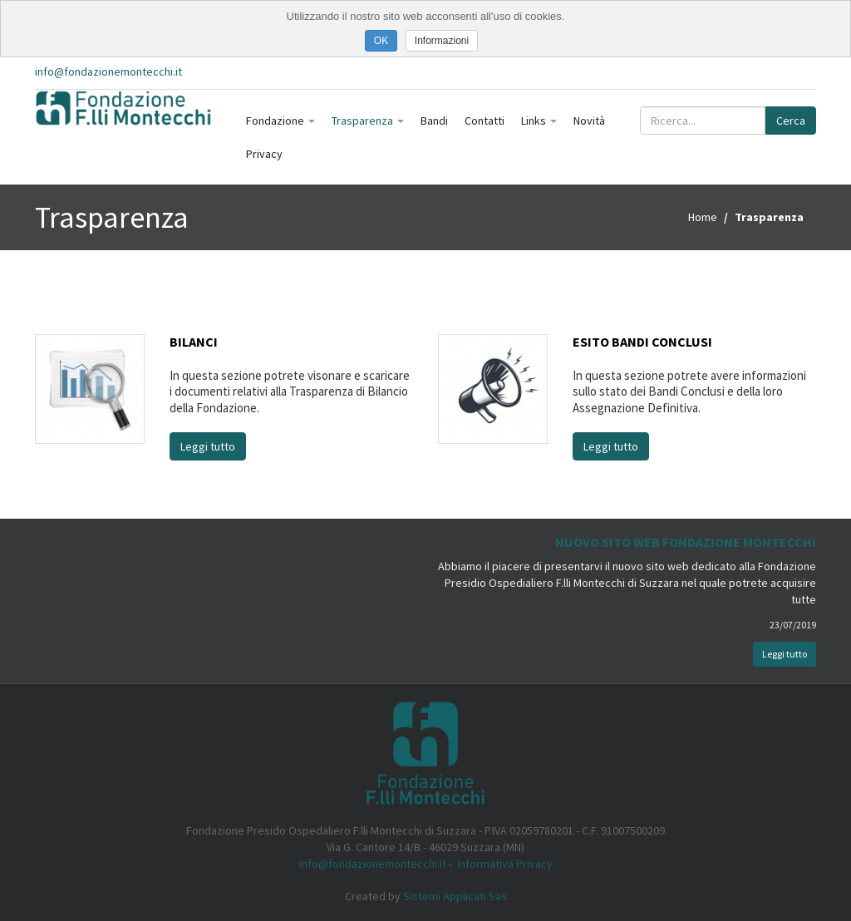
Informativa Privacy (505, 863)
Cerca (790, 120)
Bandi (434, 120)
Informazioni (442, 41)
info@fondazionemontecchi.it (108, 71)
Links (539, 120)
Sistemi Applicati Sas (455, 896)
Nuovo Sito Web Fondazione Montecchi (685, 542)
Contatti (484, 120)
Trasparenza (368, 120)
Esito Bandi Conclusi (642, 341)
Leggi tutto (207, 446)
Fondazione (280, 120)
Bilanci (194, 341)
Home (702, 216)
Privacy (264, 153)
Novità (589, 120)
